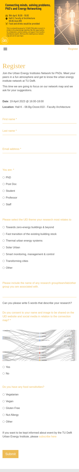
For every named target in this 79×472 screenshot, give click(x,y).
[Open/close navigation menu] (5, 49)
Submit (10, 454)
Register (73, 48)
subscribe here (48, 436)
